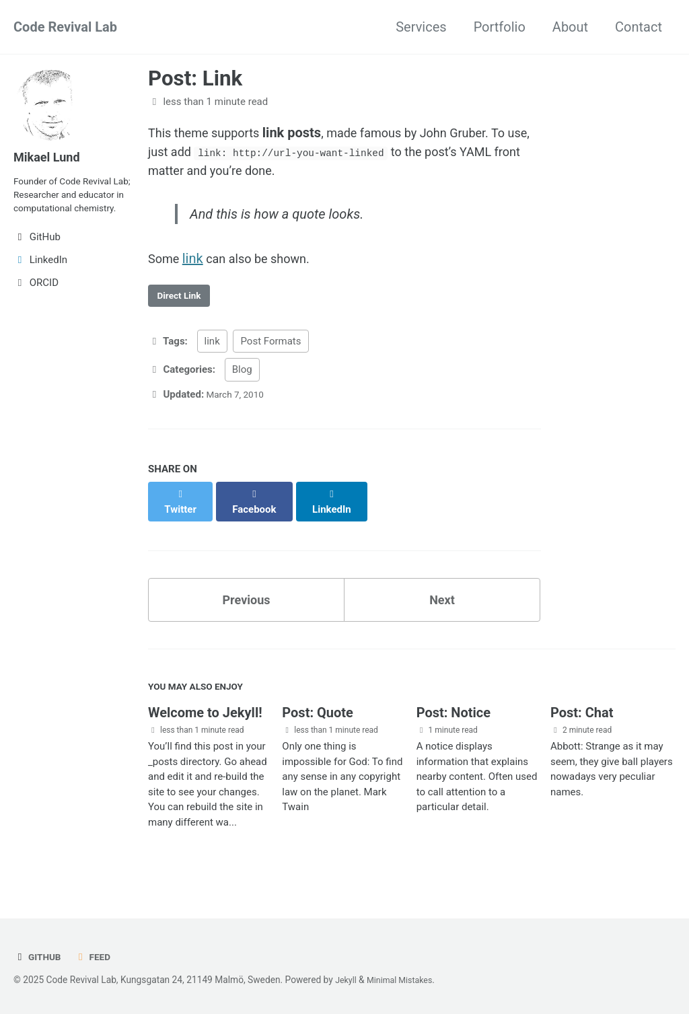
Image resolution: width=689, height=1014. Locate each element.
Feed (97, 957)
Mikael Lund (50, 157)
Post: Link (195, 78)
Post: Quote (317, 721)
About (570, 27)
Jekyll (347, 979)
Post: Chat (581, 721)
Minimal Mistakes (405, 979)
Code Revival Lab (65, 27)
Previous (246, 601)
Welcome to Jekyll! (205, 721)
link (196, 267)
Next (442, 601)
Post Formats (270, 355)
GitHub (39, 957)
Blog (242, 383)
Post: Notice (453, 721)
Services (421, 27)
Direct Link (182, 307)
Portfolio (499, 27)
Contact (638, 27)
